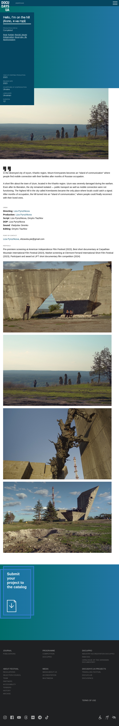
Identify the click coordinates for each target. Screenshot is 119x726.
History (7, 691)
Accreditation (49, 675)
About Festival (11, 669)
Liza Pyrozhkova (22, 211)
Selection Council (12, 675)
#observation (8, 37)
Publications (9, 654)
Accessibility (9, 684)
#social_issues (21, 34)
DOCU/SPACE (87, 678)
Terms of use (89, 700)
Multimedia (48, 678)
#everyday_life (21, 37)
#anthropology (9, 39)
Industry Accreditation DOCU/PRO (98, 654)
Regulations (9, 672)
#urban (11, 34)
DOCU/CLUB (87, 675)
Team (5, 678)
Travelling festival (91, 672)
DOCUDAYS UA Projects (94, 669)
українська (19, 3)
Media (45, 669)
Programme (49, 651)
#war (5, 34)
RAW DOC (86, 657)
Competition (48, 654)
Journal (7, 651)
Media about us (50, 672)
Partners (7, 681)
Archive (7, 694)
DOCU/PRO (47, 657)
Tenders (7, 687)
